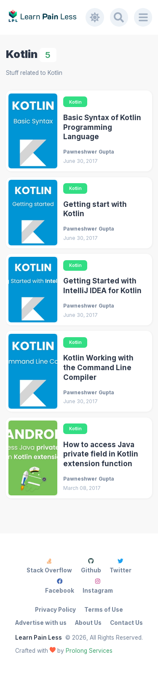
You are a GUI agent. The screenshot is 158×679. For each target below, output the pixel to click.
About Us (88, 622)
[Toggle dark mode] (95, 17)
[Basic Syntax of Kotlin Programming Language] (32, 130)
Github (91, 566)
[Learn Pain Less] (46, 17)
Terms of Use (103, 609)
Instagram (98, 586)
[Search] (119, 17)
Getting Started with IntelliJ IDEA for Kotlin (102, 286)
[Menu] (143, 17)
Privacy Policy (55, 609)
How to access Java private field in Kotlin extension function (100, 454)
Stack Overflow (49, 566)
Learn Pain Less (38, 637)
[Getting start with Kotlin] (32, 212)
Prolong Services (89, 650)
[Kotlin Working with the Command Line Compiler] (32, 371)
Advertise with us (41, 622)
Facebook (59, 586)
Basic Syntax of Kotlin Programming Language (102, 127)
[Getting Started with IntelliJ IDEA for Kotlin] (32, 289)
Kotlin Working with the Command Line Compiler (98, 367)
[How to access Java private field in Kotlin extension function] (32, 458)
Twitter (120, 566)
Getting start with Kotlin (95, 209)
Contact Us (126, 622)
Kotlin (75, 101)
